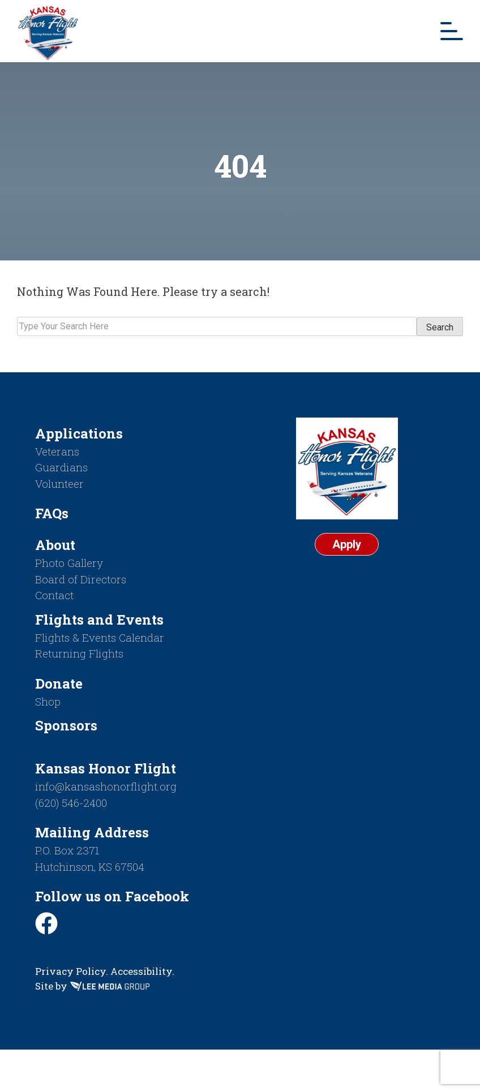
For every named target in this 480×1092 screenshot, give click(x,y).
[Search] (217, 326)
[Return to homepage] (48, 31)
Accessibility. (142, 971)
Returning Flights (79, 653)
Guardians (61, 467)
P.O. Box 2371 (67, 850)
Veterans (57, 451)
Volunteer (59, 483)
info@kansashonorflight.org (106, 786)
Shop (48, 701)
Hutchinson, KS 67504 (89, 866)
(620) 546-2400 (71, 803)
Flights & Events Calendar (99, 637)
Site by (92, 985)
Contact (54, 595)
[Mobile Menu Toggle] (451, 31)
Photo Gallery (69, 563)
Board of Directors (80, 579)
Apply (346, 544)
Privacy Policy (70, 971)
